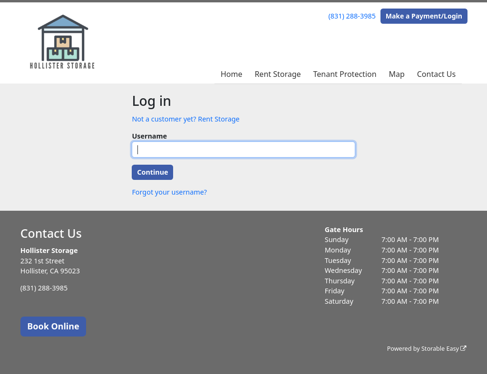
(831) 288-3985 (352, 15)
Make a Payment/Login (424, 15)
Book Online (53, 326)
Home (232, 74)
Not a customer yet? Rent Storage (185, 118)
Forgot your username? (169, 191)
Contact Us (436, 74)
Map (396, 74)
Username (149, 135)
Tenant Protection (344, 74)
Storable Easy (444, 349)
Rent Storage (277, 74)
